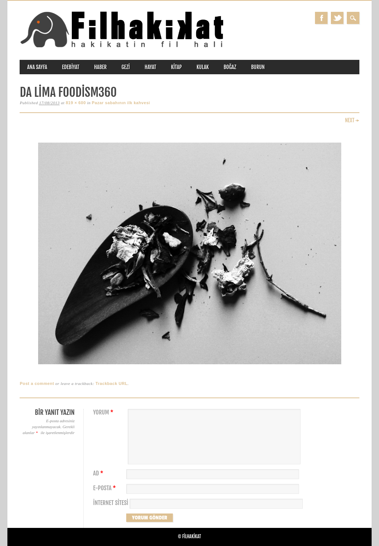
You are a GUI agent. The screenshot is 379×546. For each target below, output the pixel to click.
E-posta (105, 488)
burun (258, 67)
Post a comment (37, 383)
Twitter (337, 18)
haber (100, 67)
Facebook (321, 18)
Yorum (104, 412)
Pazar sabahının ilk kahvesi (121, 102)
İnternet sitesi (110, 502)
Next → (352, 120)
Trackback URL (111, 383)
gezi (125, 67)
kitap (176, 67)
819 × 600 (76, 102)
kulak (203, 67)
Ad (99, 473)
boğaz (230, 67)
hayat (150, 67)
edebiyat (71, 67)
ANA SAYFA (37, 67)
